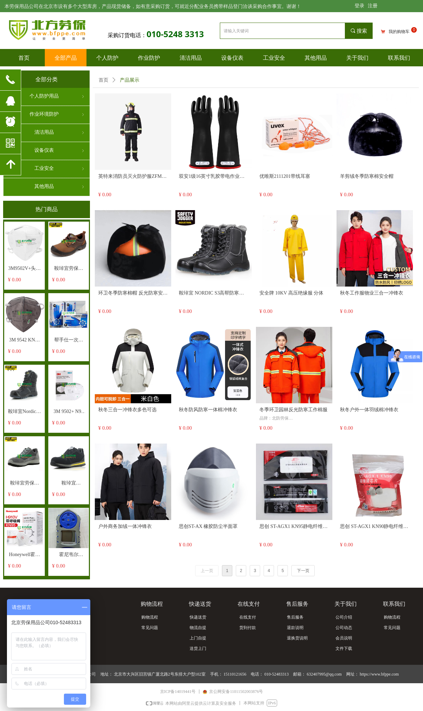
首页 (103, 80)
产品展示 (129, 80)
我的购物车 (399, 32)
